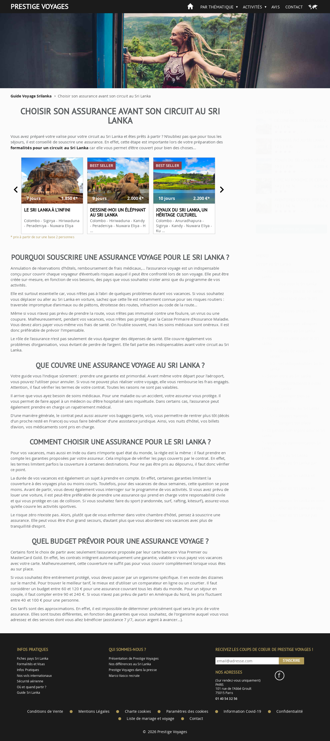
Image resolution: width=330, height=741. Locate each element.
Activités (252, 7)
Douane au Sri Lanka (284, 330)
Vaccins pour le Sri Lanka (288, 291)
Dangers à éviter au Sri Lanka (280, 408)
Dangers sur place (282, 422)
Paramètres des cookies (187, 711)
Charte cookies (138, 711)
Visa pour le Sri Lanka (285, 283)
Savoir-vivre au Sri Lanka (276, 375)
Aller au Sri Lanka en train (289, 500)
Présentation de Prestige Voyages (134, 658)
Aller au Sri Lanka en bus (288, 507)
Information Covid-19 (242, 711)
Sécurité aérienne (30, 681)
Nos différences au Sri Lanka (130, 664)
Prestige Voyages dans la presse (133, 670)
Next (218, 189)
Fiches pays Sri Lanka (32, 658)
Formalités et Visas (31, 664)
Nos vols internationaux (34, 675)
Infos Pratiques (28, 670)
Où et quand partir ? (31, 687)
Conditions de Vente (45, 711)
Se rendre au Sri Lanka (274, 455)
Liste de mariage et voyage (150, 718)
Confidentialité (289, 711)
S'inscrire (291, 660)
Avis (275, 7)
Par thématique (217, 7)
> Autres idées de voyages (279, 228)
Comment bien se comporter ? (277, 398)
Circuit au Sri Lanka (260, 263)
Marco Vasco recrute (124, 675)
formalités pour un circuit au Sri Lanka (46, 148)
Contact (294, 7)
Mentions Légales (94, 711)
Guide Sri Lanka (28, 692)
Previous (12, 189)
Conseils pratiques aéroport (279, 323)
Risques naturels (281, 415)
